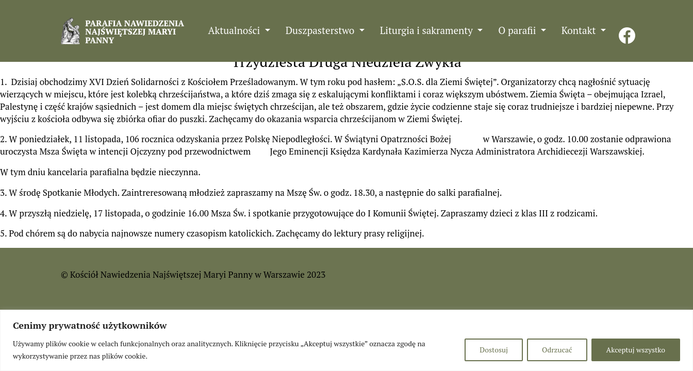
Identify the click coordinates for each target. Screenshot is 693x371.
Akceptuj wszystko (635, 350)
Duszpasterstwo (321, 30)
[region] (346, 340)
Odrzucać (557, 350)
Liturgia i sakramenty (427, 30)
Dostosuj (494, 350)
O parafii (518, 30)
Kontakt (580, 30)
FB (627, 30)
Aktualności (235, 30)
